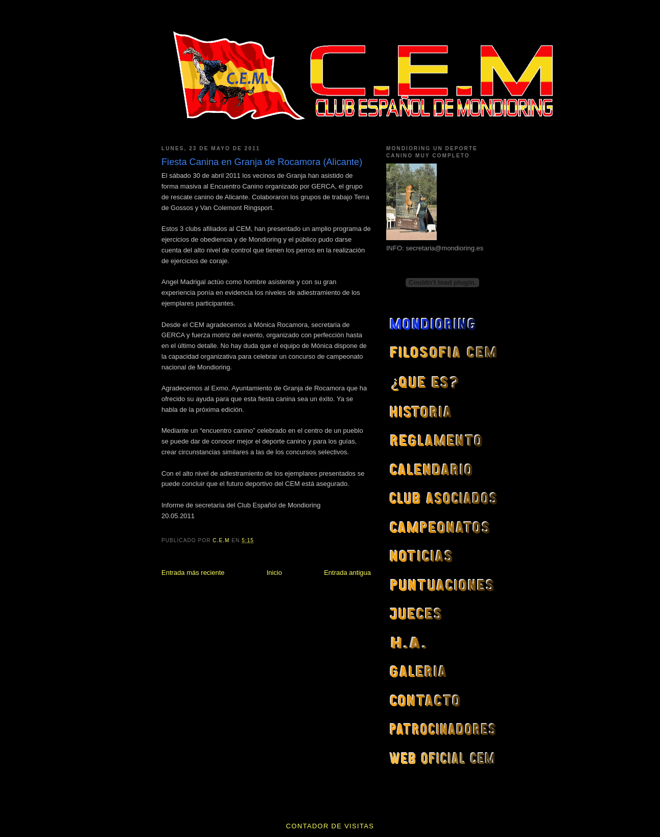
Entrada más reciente (193, 572)
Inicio (274, 572)
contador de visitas (330, 826)
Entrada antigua (347, 572)
